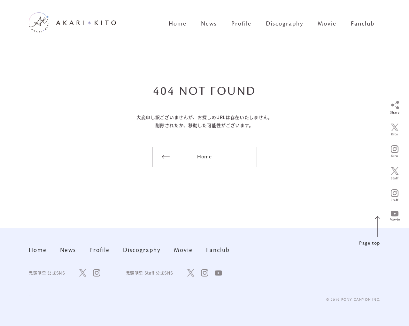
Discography (284, 23)
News (209, 23)
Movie (327, 23)
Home (178, 23)
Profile (241, 23)
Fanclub (362, 23)
